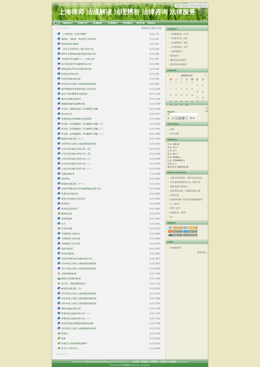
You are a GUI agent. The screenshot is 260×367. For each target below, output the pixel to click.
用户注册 (174, 133)
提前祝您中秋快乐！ (180, 186)
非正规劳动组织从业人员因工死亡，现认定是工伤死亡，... (185, 182)
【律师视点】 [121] (179, 34)
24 (187, 101)
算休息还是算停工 (70, 208)
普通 (153, 28)
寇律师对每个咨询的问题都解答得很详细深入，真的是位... (186, 199)
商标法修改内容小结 (71, 308)
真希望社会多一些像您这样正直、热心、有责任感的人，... (186, 191)
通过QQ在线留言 (178, 60)
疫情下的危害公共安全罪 (73, 199)
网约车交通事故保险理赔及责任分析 (78, 54)
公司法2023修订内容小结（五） (76, 149)
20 (203, 98)
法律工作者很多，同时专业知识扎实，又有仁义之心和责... (186, 178)
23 (181, 101)
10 (187, 89)
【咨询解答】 (176, 51)
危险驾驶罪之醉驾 (70, 44)
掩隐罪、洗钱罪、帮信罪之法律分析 (78, 39)
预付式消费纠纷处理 (71, 99)
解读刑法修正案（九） (72, 288)
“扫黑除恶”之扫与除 (70, 243)
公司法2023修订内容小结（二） (76, 163)
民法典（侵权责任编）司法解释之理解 (79, 109)
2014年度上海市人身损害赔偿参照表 (78, 303)
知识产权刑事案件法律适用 (74, 94)
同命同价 (65, 178)
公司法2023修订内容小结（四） (76, 153)
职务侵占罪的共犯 (70, 74)
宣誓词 (64, 333)
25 (192, 101)
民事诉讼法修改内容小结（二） (76, 313)
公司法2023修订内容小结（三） (76, 159)
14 (171, 95)
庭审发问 (65, 203)
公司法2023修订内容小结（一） (76, 168)
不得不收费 (66, 228)
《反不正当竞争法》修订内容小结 (77, 49)
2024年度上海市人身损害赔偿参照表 (78, 144)
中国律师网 (175, 248)
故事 (63, 338)
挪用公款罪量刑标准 (71, 278)
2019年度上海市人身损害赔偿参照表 (78, 263)
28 (171, 105)
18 (192, 95)
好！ (172, 217)
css (186, 361)
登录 (172, 129)
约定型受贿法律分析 (71, 79)
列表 (159, 28)
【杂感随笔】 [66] (178, 42)
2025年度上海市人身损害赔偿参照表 (78, 84)
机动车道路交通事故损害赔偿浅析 (77, 323)
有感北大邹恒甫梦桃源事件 (74, 343)
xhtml (180, 361)
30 (171, 83)
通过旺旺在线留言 (178, 64)
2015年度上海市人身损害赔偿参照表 (78, 298)
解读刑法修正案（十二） (73, 138)
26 (197, 101)
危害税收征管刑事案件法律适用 (76, 119)
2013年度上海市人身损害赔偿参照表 (78, 328)
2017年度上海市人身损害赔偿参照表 (78, 268)
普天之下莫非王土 (70, 348)
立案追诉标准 (67, 174)
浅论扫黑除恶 (67, 253)
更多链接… (202, 252)
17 (187, 95)
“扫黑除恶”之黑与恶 (70, 238)
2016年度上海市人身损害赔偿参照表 (78, 293)
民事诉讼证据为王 (70, 193)
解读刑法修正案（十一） (73, 184)
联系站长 (174, 55)
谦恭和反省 (66, 213)
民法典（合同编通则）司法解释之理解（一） (83, 134)
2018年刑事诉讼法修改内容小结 (76, 258)
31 (187, 105)
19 (197, 98)
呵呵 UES (175, 208)
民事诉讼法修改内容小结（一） (76, 318)
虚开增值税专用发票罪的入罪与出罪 (78, 89)
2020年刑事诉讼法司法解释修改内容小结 (81, 188)
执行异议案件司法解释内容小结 (76, 64)
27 (203, 101)
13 (203, 92)
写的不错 (174, 195)
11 (192, 89)
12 (197, 92)
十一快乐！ (175, 204)
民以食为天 (66, 114)
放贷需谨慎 (66, 218)
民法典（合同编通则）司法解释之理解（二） (83, 129)
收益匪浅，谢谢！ (178, 212)
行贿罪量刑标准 (68, 273)
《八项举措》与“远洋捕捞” (73, 34)
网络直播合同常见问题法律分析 (76, 69)
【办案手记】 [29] (178, 38)
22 (176, 101)
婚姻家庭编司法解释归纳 (73, 104)
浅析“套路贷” (67, 248)
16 (181, 95)
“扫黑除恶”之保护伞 (70, 233)
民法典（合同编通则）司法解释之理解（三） (83, 124)
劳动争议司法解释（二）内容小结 (77, 59)
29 (176, 105)
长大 (63, 223)
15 (176, 95)
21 (171, 101)
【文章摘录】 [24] (178, 47)
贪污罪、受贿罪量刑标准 (73, 283)
